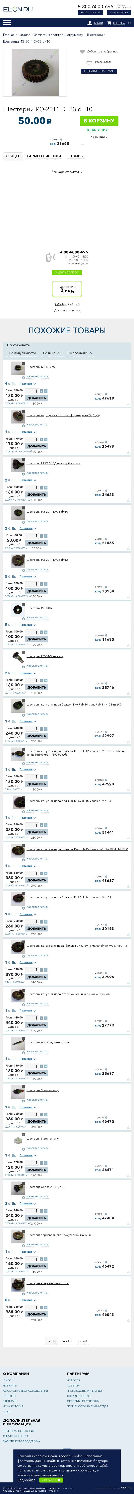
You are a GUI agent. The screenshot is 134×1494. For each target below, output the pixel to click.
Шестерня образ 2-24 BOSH (45, 1187)
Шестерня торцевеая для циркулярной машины (59, 1235)
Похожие (26, 383)
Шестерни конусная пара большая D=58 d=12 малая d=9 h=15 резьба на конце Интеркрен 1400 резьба (76, 752)
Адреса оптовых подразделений (25, 1390)
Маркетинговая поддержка (21, 1441)
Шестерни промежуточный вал (48, 1042)
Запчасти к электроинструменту (58, 35)
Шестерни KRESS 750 (41, 367)
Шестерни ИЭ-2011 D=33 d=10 (26, 41)
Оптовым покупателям (83, 1401)
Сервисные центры (15, 1436)
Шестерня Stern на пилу (43, 1138)
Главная (8, 35)
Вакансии (9, 1401)
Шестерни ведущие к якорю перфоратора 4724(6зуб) (63, 415)
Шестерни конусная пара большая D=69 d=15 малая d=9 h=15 (69, 801)
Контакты (9, 1395)
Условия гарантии (67, 303)
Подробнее (26, 1480)
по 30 (51, 1341)
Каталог (24, 35)
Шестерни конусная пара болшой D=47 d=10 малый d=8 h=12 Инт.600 (74, 704)
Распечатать (103, 62)
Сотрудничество (78, 1395)
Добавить (36, 398)
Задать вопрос (67, 272)
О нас (7, 1380)
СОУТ (6, 1411)
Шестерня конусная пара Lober (48, 1283)
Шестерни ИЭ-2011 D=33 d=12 (47, 559)
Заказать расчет (119, 12)
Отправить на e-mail (99, 71)
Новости (73, 1380)
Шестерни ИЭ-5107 (39, 608)
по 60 (83, 1341)
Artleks (53, 1490)
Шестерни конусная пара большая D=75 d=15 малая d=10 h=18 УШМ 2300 (77, 849)
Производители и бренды (84, 1390)
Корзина (119, 23)
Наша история (13, 1406)
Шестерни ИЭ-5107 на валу (45, 656)
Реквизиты (10, 1385)
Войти (98, 23)
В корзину (99, 120)
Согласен (51, 1479)
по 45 (67, 1341)
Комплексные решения (18, 1430)
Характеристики (37, 376)
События (73, 1385)
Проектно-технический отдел (87, 1406)
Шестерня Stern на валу (43, 1090)
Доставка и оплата (67, 310)
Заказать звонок (90, 12)
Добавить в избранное (102, 51)
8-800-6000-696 (95, 6)
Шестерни (95, 35)
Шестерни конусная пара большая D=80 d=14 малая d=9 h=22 (69, 897)
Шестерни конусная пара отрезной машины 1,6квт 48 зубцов (68, 994)
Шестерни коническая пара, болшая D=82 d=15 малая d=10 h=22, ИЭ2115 (77, 945)
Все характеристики (67, 172)
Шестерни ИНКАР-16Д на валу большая (53, 463)
